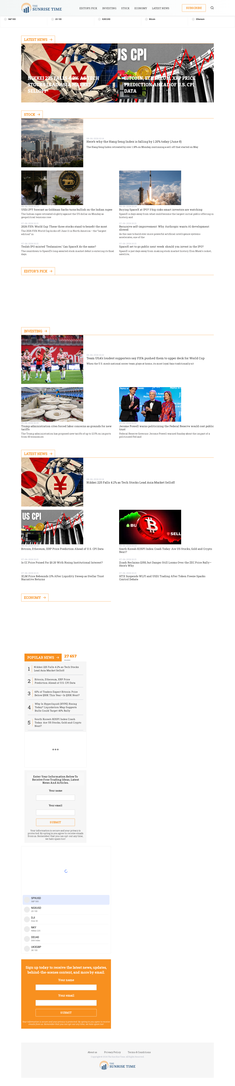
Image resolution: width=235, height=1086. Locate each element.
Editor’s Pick (88, 8)
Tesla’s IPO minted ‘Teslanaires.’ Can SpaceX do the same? (58, 246)
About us (92, 1052)
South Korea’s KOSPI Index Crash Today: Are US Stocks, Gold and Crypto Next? (165, 550)
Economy (140, 8)
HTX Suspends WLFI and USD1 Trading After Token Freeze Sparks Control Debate (162, 578)
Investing (109, 8)
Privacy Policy (112, 1052)
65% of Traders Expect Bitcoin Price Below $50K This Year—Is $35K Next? (57, 693)
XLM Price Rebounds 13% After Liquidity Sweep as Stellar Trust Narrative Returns (62, 578)
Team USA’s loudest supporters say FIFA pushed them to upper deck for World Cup (145, 358)
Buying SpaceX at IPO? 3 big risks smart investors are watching (160, 209)
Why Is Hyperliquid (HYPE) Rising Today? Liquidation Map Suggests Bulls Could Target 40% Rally (56, 707)
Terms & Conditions (139, 1052)
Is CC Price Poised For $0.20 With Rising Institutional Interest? (62, 562)
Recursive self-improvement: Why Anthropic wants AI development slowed (164, 228)
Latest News (160, 8)
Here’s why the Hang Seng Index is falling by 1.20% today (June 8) (134, 141)
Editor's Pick (38, 271)
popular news (43, 657)
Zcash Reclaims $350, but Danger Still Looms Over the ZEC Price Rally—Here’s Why (165, 564)
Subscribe (194, 8)
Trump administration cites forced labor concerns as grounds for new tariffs (66, 428)
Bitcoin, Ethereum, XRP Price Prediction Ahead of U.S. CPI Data (62, 548)
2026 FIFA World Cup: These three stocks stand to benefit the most (64, 226)
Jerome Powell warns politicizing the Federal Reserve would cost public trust (166, 428)
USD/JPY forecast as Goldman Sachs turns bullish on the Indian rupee (66, 209)
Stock (125, 8)
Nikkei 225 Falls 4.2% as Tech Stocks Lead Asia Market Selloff (130, 482)
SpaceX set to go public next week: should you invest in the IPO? (161, 246)
